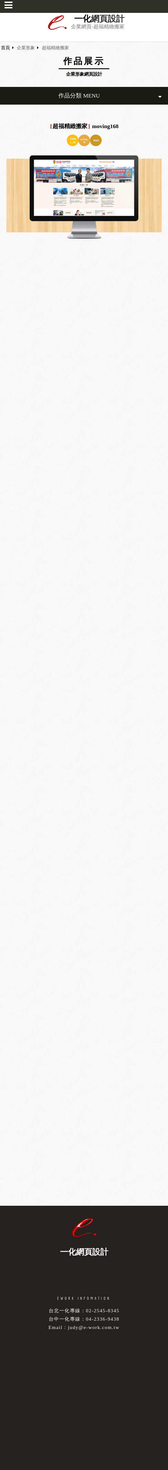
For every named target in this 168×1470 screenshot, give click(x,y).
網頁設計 (107, 18)
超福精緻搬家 (55, 47)
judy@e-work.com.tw (94, 1327)
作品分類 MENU (110, 96)
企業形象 (26, 47)
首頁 (5, 47)
